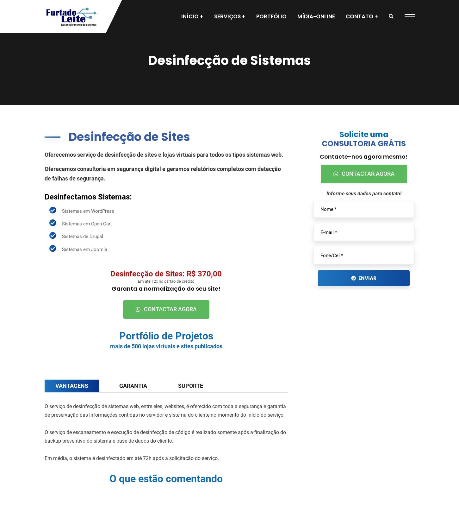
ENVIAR (363, 278)
